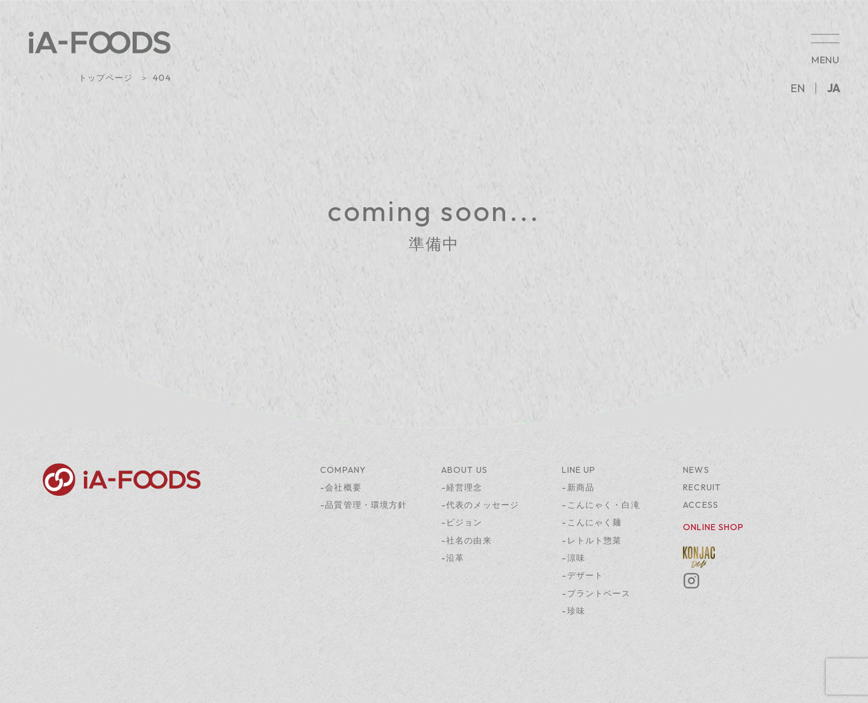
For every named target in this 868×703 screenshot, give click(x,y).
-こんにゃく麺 (591, 522)
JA (833, 88)
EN (797, 88)
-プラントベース (596, 593)
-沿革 (452, 557)
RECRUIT (702, 487)
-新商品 (578, 487)
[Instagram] (691, 586)
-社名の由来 (466, 540)
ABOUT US (464, 469)
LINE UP (579, 469)
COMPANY (343, 469)
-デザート (582, 575)
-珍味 (573, 610)
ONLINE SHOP (713, 527)
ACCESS (701, 504)
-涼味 (573, 557)
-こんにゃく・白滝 (601, 504)
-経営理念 (462, 487)
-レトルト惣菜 (591, 540)
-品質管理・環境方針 (363, 504)
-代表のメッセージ (480, 504)
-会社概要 (341, 487)
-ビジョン (462, 522)
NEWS (696, 469)
